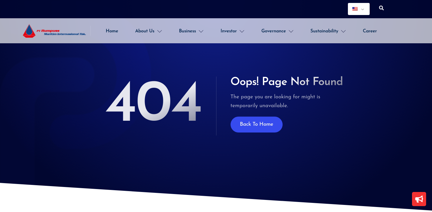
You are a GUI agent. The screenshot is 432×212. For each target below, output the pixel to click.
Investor (232, 31)
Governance (277, 31)
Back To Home (256, 124)
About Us (148, 31)
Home (112, 31)
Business (191, 31)
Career (370, 31)
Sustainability (328, 31)
